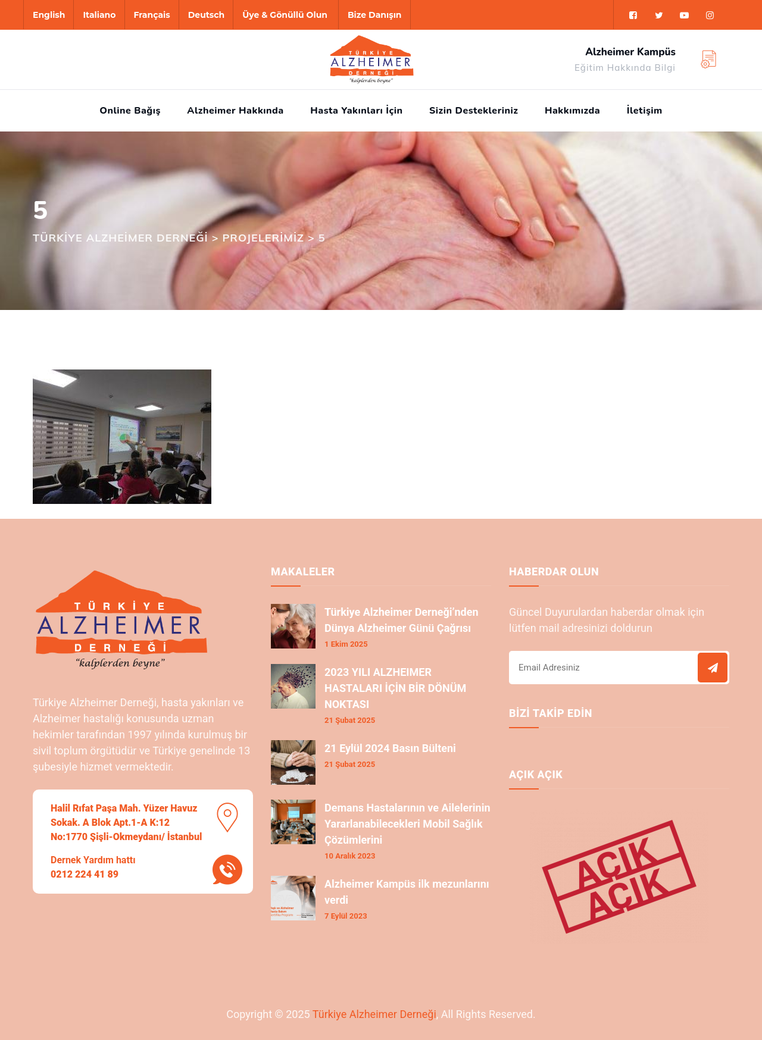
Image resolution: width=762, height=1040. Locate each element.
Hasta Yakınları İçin (356, 110)
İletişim (645, 110)
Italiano (99, 15)
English (49, 15)
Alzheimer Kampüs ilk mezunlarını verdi (406, 892)
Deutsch (206, 15)
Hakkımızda (572, 110)
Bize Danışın (375, 15)
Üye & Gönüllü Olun (284, 15)
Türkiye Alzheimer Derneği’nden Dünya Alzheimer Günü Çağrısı (401, 620)
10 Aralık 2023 (349, 855)
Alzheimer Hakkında (235, 110)
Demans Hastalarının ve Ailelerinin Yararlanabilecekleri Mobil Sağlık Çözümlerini (407, 823)
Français (152, 15)
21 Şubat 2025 (349, 720)
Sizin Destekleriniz (473, 110)
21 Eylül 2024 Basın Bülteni (390, 748)
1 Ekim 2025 (346, 644)
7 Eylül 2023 (345, 915)
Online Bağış (130, 110)
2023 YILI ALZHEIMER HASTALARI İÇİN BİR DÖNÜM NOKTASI (395, 688)
